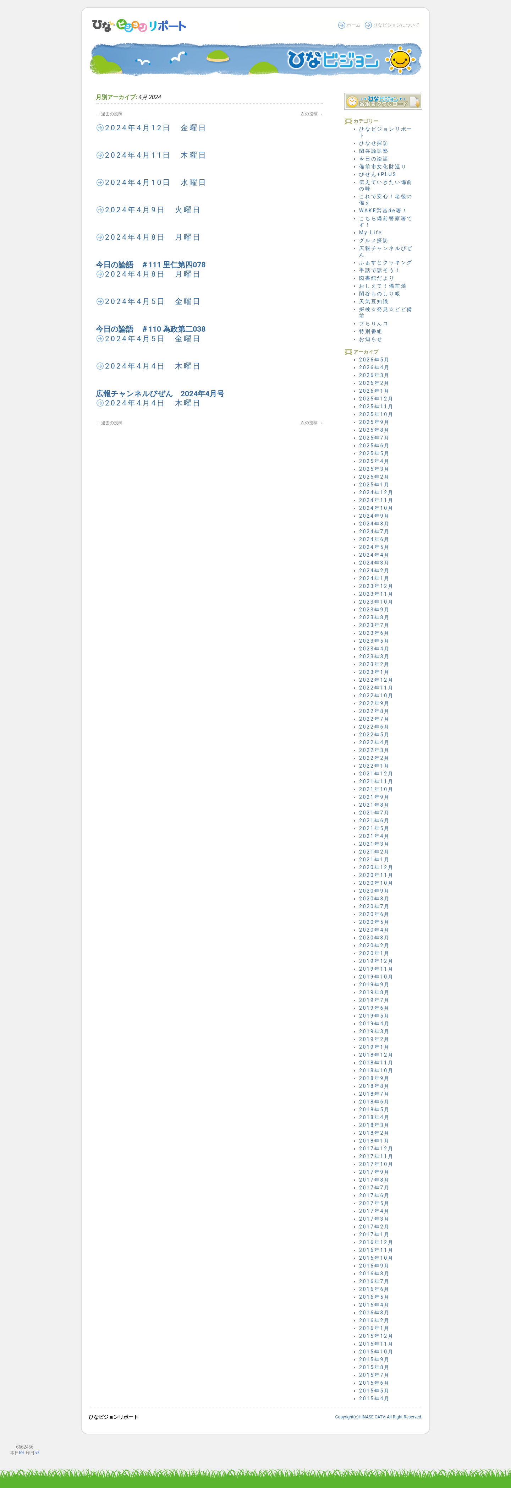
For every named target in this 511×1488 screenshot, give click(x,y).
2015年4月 (374, 1398)
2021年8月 (374, 805)
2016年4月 (374, 1305)
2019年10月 (376, 977)
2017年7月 (374, 1187)
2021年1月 (374, 859)
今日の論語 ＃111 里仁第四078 (151, 265)
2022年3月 (374, 750)
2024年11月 (376, 500)
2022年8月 (374, 711)
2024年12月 (376, 492)
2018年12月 (376, 1055)
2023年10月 (376, 602)
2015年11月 (376, 1344)
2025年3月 (374, 469)
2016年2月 (374, 1320)
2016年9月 (374, 1266)
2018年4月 (374, 1117)
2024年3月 (374, 563)
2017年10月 (376, 1164)
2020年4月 (374, 930)
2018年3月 (374, 1125)
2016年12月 (376, 1242)
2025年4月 (374, 461)
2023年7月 (374, 625)
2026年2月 (374, 383)
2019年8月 (374, 992)
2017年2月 (374, 1227)
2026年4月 (374, 367)
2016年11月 (376, 1250)
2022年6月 (374, 727)
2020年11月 (376, 875)
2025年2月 (374, 477)
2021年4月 (374, 836)
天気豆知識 (374, 301)
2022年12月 (376, 680)
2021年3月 (374, 844)
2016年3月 (374, 1312)
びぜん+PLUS (378, 174)
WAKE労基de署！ (383, 210)
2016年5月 (374, 1297)
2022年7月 (374, 719)
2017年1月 (374, 1234)
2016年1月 (374, 1328)
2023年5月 (374, 641)
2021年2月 (374, 852)
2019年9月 (374, 984)
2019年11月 (376, 969)
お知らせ (371, 339)
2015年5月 (374, 1391)
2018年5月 (374, 1109)
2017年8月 (374, 1180)
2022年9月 (374, 703)
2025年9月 (374, 422)
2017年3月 (374, 1219)
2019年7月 (374, 1000)
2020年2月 (374, 945)
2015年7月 (374, 1375)
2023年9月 (374, 609)
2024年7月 (374, 531)
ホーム (354, 25)
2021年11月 (376, 781)
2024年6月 (374, 539)
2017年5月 (374, 1203)
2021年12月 (376, 773)
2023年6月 (374, 633)
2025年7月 (374, 438)
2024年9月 (374, 516)
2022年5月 (374, 734)
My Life (370, 232)
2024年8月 (374, 524)
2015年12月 (376, 1336)
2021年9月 (374, 797)
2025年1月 (374, 484)
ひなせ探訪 (374, 143)
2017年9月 (374, 1172)
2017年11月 (376, 1156)
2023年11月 (376, 594)
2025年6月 (374, 445)
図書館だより (377, 278)
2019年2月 (374, 1039)
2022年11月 (376, 688)
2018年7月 (374, 1094)
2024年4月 (374, 555)
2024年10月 (376, 508)
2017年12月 (376, 1148)
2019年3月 (374, 1031)
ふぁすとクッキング (386, 262)
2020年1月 (374, 953)
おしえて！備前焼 (383, 286)
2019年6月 (374, 1008)
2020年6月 (374, 914)
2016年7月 (374, 1281)
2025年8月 (374, 430)
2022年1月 (374, 766)
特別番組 (371, 331)
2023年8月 (374, 617)
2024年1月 (374, 578)
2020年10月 (376, 883)
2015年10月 (376, 1352)
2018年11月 (376, 1062)
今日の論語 (374, 159)
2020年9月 (374, 891)
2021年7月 (374, 813)
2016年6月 (374, 1289)
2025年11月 (376, 406)
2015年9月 (374, 1359)
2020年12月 (376, 867)
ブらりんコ (374, 323)
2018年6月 (374, 1102)
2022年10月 (376, 695)
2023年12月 (376, 586)
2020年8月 (374, 898)
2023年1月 (374, 672)
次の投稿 (312, 113)
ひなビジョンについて (396, 25)
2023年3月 (374, 656)
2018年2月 (374, 1133)
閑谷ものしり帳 (380, 293)
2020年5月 (374, 922)
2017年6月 (374, 1195)
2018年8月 (374, 1086)
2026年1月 (374, 391)
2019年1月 (374, 1047)
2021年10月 (376, 789)
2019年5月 (374, 1016)
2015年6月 (374, 1383)
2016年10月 (376, 1258)
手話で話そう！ (380, 270)
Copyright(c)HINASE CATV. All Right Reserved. (378, 1417)
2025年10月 (376, 414)
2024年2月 (374, 570)
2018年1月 (374, 1141)
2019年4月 (374, 1023)
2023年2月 (374, 664)
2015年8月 (374, 1367)
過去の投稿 (109, 113)
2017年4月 (374, 1211)
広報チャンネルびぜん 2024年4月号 (160, 393)
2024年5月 (374, 547)
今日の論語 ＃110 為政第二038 (151, 329)
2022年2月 (374, 758)
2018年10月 (376, 1070)
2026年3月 (374, 375)
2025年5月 (374, 453)
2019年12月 (376, 961)
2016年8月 (374, 1273)
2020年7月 (374, 906)
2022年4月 (374, 742)
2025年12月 (376, 399)
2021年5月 (374, 828)
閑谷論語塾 (374, 151)
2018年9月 (374, 1078)
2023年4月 (374, 649)
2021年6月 (374, 820)
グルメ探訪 (374, 240)
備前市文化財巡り (383, 166)
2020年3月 (374, 938)
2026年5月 (374, 360)
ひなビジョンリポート (113, 1417)
